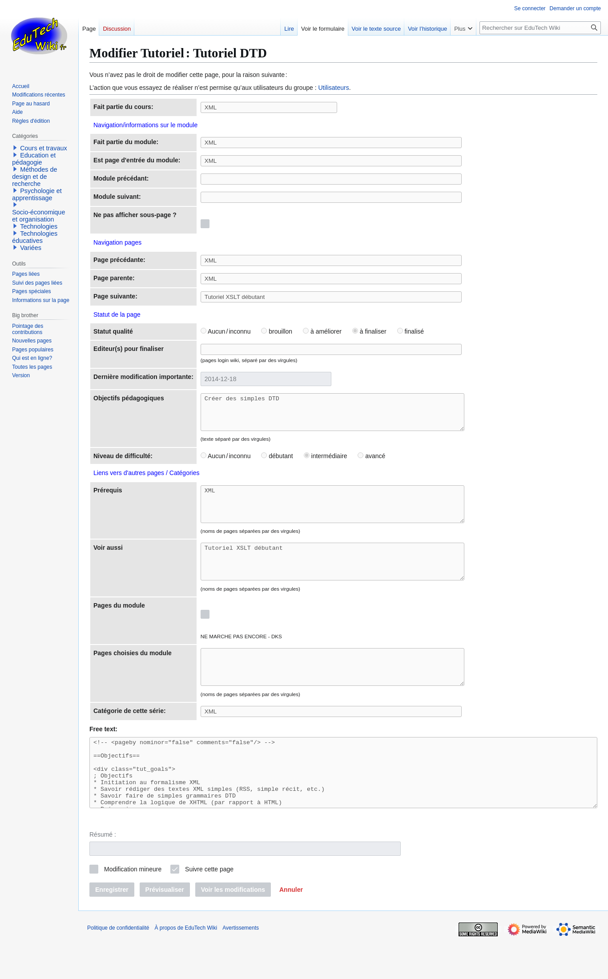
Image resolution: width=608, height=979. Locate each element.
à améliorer (322, 331)
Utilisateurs (333, 87)
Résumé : (102, 874)
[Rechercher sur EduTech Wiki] (540, 27)
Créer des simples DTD (348, 415)
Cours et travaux (43, 148)
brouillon (276, 331)
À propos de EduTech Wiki (185, 968)
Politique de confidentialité (118, 968)
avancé (371, 462)
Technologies (38, 226)
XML (348, 514)
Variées (30, 247)
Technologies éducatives (34, 237)
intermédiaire (325, 462)
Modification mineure (132, 909)
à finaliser (369, 331)
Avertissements (240, 968)
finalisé (410, 331)
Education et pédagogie (34, 159)
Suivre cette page (209, 909)
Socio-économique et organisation (38, 216)
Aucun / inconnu (226, 331)
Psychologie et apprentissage (37, 194)
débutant (277, 462)
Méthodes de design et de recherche (34, 176)
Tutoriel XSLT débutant (348, 578)
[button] (291, 930)
